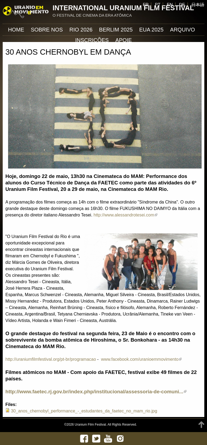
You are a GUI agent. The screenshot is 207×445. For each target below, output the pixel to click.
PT (157, 4)
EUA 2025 (151, 30)
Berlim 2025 (116, 30)
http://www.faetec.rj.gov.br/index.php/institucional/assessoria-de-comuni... (96, 391)
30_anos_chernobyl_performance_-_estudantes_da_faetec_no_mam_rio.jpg (84, 411)
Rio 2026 (81, 30)
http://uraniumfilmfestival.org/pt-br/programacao (50, 359)
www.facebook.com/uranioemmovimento (141, 359)
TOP (201, 424)
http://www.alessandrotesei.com (125, 215)
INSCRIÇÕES (92, 40)
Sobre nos (47, 30)
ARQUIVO (182, 30)
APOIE (123, 40)
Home (16, 30)
